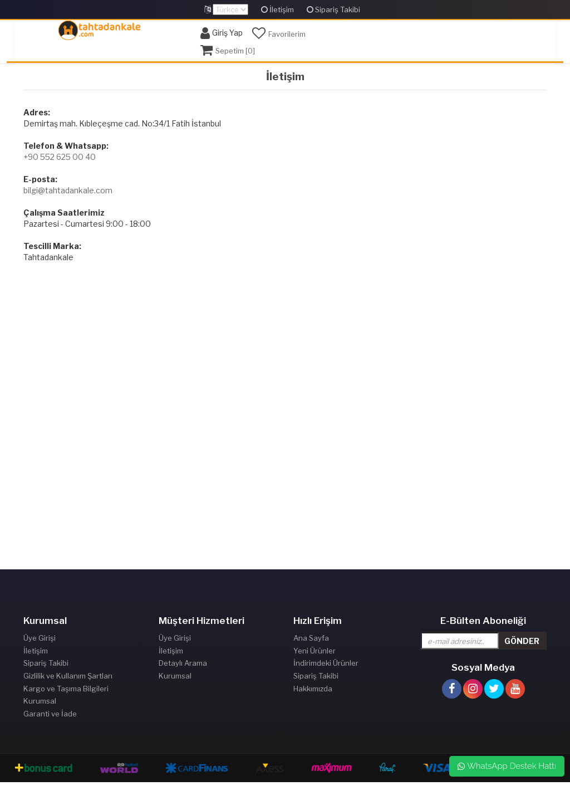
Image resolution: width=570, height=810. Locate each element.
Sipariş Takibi (333, 9)
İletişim (277, 9)
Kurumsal (39, 700)
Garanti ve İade (50, 713)
